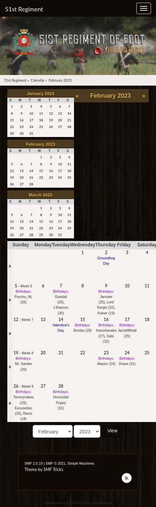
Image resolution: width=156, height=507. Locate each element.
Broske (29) (82, 330)
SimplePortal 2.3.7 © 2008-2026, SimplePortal (78, 503)
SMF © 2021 (56, 463)
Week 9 (28, 386)
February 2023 (40, 144)
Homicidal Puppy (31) (61, 402)
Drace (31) (127, 364)
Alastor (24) (106, 364)
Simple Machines (80, 463)
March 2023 (40, 194)
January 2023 (40, 93)
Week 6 (26, 286)
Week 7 (28, 320)
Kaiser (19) (106, 313)
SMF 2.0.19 (33, 463)
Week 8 (28, 353)
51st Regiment (24, 9)
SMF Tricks (53, 469)
